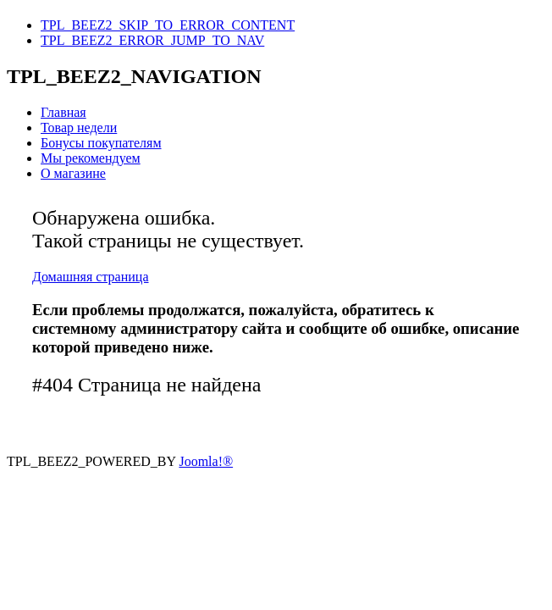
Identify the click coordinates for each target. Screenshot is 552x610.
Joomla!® (206, 461)
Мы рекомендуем (91, 158)
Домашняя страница (90, 276)
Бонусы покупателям (101, 143)
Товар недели (79, 127)
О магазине (73, 173)
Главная (63, 112)
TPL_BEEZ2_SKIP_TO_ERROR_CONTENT (168, 25)
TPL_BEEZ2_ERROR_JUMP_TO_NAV (152, 40)
